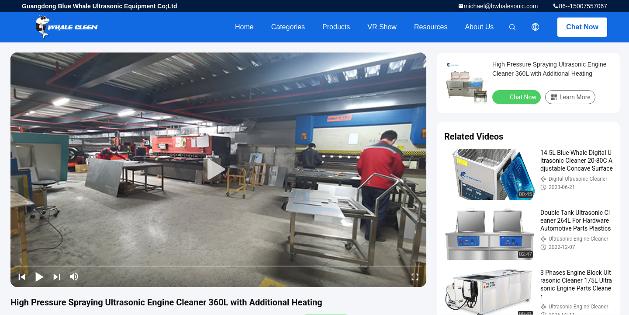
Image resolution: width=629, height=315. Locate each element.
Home (244, 27)
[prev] (22, 276)
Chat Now (582, 27)
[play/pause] (39, 276)
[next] (57, 276)
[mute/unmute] (74, 276)
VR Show (382, 27)
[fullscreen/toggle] (415, 276)
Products (336, 27)
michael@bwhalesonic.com (501, 6)
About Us (479, 27)
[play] (218, 170)
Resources (430, 27)
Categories (288, 27)
